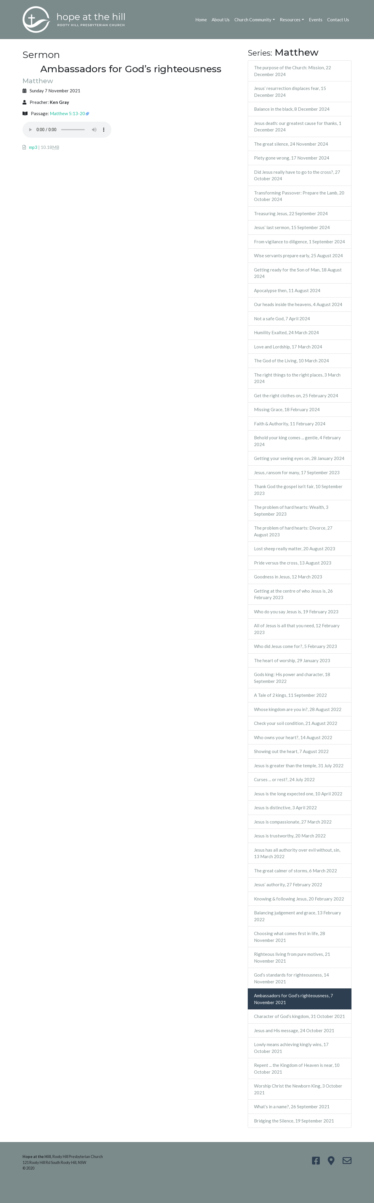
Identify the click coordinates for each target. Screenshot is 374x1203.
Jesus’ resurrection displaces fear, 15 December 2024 (290, 92)
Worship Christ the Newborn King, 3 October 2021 (298, 1089)
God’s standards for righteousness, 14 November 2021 (291, 978)
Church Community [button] (252, 19)
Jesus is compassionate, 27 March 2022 (293, 821)
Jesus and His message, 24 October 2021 (294, 1030)
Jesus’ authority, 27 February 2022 (288, 884)
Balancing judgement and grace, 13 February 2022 (297, 916)
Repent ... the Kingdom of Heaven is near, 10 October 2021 (297, 1068)
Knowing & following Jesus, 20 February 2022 (299, 898)
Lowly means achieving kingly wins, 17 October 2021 (291, 1048)
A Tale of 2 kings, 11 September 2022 (290, 695)
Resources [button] (290, 19)
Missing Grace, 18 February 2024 (287, 409)
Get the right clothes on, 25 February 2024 (296, 395)
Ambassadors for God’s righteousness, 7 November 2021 (293, 999)
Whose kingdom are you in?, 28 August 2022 (297, 709)
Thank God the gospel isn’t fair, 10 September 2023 (298, 490)
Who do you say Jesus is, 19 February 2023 (296, 611)
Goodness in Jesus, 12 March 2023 (288, 576)
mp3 (33, 147)
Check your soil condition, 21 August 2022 (295, 723)
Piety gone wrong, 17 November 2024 (291, 157)
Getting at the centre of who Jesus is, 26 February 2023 (293, 594)
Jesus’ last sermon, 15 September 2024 (292, 227)
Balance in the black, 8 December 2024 (292, 109)
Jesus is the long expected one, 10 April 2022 (298, 793)
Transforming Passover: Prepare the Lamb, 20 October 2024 (299, 196)
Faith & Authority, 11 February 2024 (289, 423)
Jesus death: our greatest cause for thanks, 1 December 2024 (297, 126)
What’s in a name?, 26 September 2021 (292, 1106)
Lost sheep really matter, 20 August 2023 (294, 548)
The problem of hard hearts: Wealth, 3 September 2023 (291, 510)
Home (201, 19)
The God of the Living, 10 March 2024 (291, 360)
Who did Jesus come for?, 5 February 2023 (295, 646)
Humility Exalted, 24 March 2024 (286, 332)
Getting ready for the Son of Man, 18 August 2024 (298, 273)
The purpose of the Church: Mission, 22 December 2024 (292, 71)
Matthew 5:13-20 (67, 113)
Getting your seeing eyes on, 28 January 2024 (299, 458)
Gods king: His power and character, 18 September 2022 (292, 678)
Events (315, 19)
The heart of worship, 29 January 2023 (292, 660)
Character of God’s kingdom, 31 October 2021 (299, 1016)
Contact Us (338, 19)
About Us (221, 19)
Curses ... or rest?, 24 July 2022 (284, 779)
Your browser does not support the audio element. (67, 130)
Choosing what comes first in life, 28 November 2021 (289, 937)
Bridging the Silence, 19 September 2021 (294, 1120)
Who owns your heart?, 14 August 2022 (293, 737)
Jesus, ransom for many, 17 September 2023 (297, 472)
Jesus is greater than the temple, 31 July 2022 (298, 765)
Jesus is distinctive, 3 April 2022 (285, 807)
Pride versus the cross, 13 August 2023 (292, 562)
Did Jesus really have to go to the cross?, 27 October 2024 (297, 175)
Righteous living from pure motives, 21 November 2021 (292, 957)
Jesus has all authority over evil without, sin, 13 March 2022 (297, 853)
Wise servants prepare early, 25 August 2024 (298, 255)
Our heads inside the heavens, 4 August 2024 (298, 304)
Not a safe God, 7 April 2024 (282, 318)
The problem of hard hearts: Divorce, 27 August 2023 (293, 531)
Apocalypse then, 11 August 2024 (287, 290)
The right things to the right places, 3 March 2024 (297, 378)
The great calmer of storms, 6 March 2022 (295, 870)
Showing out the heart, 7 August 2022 (291, 751)
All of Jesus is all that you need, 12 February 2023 (297, 629)
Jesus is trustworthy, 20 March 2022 (290, 835)
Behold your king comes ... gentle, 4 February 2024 (297, 441)
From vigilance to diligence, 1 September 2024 (299, 241)
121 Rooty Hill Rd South (41, 1162)
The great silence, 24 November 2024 (291, 144)
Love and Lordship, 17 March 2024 (288, 346)
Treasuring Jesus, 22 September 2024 (291, 213)
